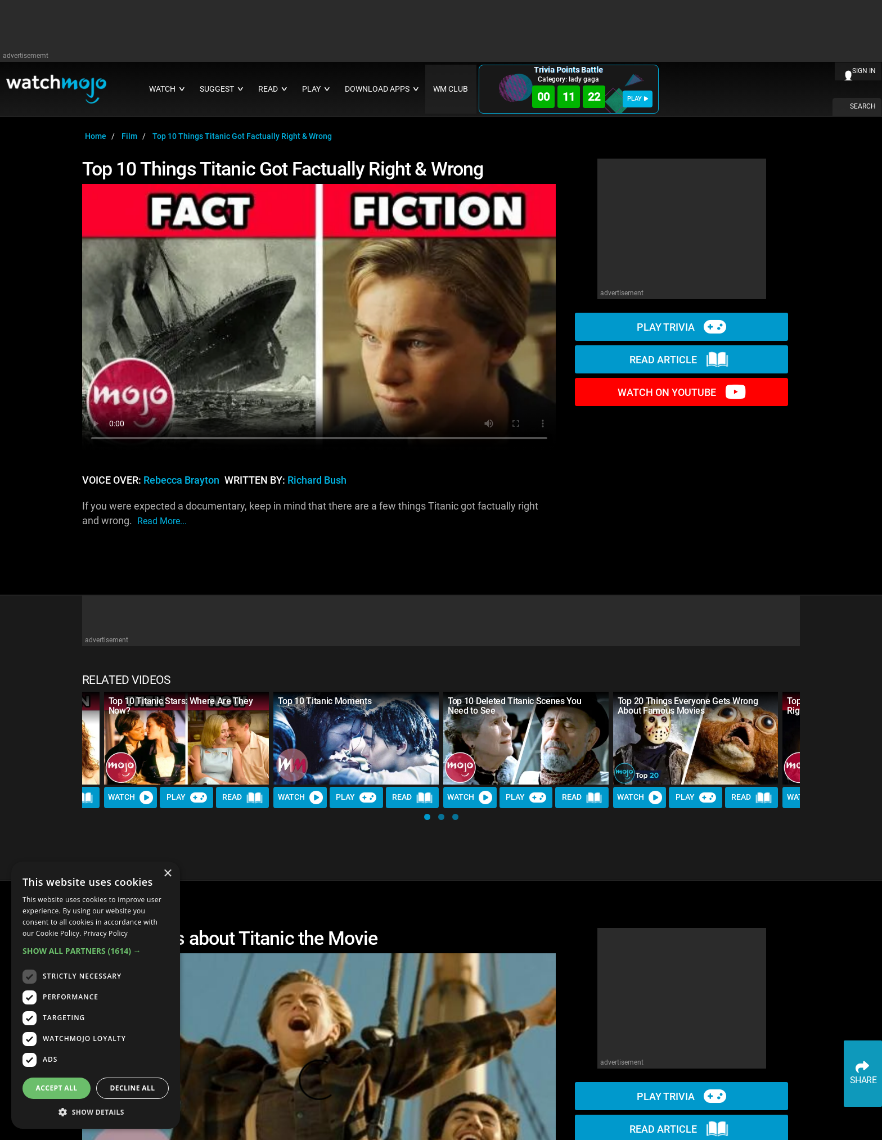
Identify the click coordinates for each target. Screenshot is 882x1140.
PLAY (637, 98)
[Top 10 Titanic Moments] (356, 738)
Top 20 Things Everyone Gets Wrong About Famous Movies (688, 706)
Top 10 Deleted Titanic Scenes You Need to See (514, 706)
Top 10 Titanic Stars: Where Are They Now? (181, 706)
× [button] (167, 873)
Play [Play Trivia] (186, 797)
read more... (162, 521)
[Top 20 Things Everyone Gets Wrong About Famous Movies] (695, 738)
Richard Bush (316, 480)
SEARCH (863, 106)
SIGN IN (864, 71)
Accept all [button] (57, 1088)
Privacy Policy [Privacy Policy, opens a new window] (105, 933)
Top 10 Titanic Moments (324, 701)
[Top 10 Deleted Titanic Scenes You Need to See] (526, 738)
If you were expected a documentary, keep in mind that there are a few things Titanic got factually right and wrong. (310, 514)
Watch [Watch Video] (130, 797)
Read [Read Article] (242, 797)
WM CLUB (450, 89)
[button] (427, 817)
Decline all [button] (132, 1088)
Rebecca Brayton (181, 480)
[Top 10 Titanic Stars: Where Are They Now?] (186, 738)
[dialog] (95, 995)
